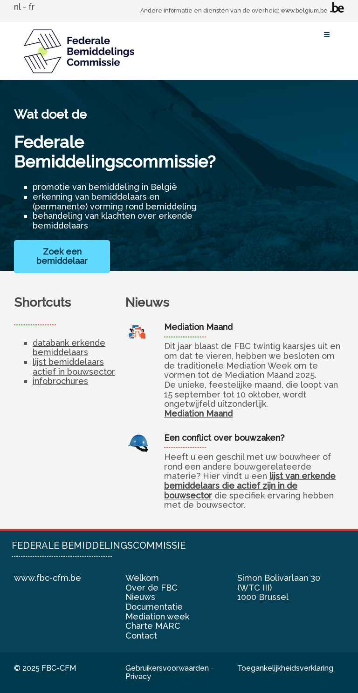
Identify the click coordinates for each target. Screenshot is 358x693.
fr (31, 7)
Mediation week (157, 616)
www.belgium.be (304, 10)
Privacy (138, 676)
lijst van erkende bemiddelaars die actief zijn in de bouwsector (250, 485)
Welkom (142, 578)
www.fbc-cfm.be (47, 578)
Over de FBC (151, 587)
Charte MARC (152, 626)
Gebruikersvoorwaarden (167, 668)
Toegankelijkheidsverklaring (285, 668)
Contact (141, 635)
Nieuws (140, 597)
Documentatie (154, 607)
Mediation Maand (198, 413)
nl (17, 7)
